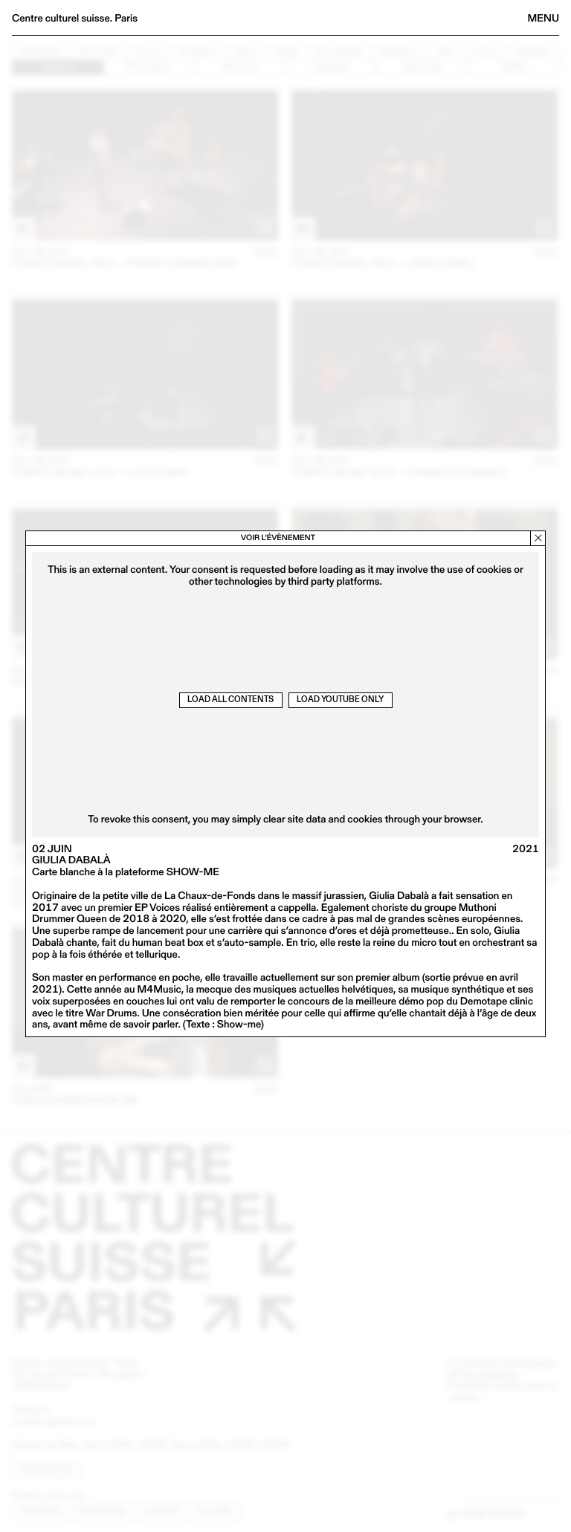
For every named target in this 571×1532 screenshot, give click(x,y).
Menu (543, 17)
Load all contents (230, 699)
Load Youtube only (340, 699)
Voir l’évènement (278, 537)
